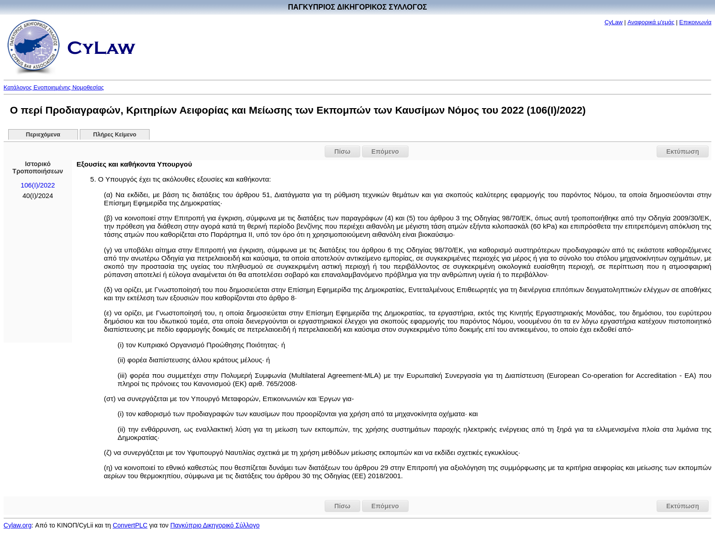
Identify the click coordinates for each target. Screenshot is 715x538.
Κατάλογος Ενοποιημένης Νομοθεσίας (54, 87)
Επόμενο (385, 151)
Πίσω (342, 151)
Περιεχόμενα (43, 134)
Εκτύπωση (682, 151)
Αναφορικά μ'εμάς (650, 22)
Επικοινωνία (695, 22)
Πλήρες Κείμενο (114, 134)
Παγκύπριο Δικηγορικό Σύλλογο (214, 525)
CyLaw (614, 22)
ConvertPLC (130, 525)
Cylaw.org (17, 525)
